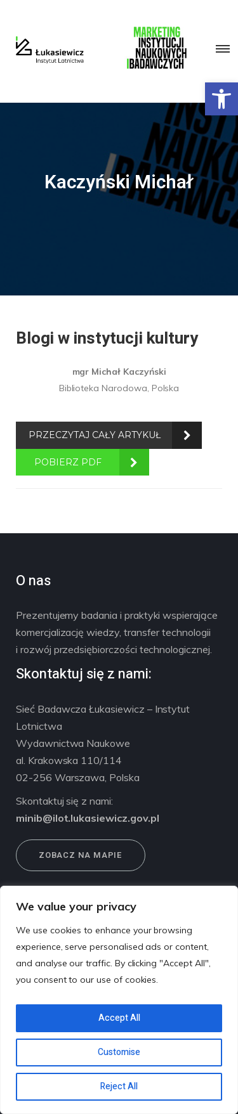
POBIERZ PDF (68, 462)
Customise (119, 1052)
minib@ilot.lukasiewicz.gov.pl (87, 818)
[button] (221, 98)
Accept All (119, 1018)
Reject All (119, 1086)
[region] (119, 1000)
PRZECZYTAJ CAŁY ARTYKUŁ (95, 435)
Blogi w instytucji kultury (107, 339)
